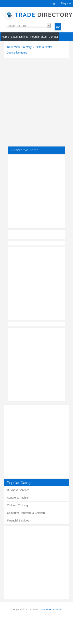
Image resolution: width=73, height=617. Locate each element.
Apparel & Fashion (18, 497)
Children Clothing (17, 505)
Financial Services (18, 520)
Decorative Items (17, 52)
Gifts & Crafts (44, 47)
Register (66, 3)
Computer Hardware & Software (26, 512)
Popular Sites (38, 36)
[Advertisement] (36, 103)
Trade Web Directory (19, 47)
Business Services (18, 490)
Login (53, 3)
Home (5, 36)
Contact (53, 36)
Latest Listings (19, 36)
